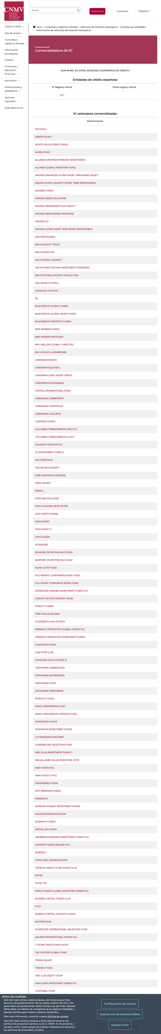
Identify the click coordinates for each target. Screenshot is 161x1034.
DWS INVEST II (43, 529)
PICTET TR (40, 883)
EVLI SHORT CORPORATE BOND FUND (57, 583)
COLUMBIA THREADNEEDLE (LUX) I (55, 436)
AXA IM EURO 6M (44, 252)
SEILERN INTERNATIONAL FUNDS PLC (56, 937)
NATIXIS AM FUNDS (46, 829)
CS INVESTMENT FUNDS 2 (49, 452)
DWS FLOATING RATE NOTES (51, 506)
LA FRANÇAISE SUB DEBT (49, 737)
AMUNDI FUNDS (44, 190)
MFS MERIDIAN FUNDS (48, 790)
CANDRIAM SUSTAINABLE (49, 383)
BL (36, 298)
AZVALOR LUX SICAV (46, 290)
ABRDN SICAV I (43, 136)
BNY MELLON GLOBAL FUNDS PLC (54, 344)
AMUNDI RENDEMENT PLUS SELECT (55, 206)
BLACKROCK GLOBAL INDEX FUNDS (55, 313)
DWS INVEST (42, 521)
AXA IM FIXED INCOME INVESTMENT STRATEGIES (62, 267)
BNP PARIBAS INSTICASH (49, 336)
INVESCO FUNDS (44, 698)
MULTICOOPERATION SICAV (50, 814)
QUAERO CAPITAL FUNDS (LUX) (53, 898)
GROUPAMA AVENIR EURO (50, 667)
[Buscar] (78, 10)
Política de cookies (58, 1016)
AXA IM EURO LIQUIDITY (48, 259)
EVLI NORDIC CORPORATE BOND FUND (57, 575)
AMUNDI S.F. (42, 221)
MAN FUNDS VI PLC (46, 775)
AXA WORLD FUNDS (46, 283)
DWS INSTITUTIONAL (46, 513)
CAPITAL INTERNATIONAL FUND (53, 390)
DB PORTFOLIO (44, 460)
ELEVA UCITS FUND (46, 567)
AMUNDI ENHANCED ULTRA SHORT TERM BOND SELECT (66, 175)
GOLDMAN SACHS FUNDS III (51, 660)
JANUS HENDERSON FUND (50, 706)
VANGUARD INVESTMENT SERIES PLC (56, 983)
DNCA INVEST (42, 483)
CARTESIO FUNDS (45, 421)
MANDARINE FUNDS (46, 783)
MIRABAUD (41, 798)
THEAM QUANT (43, 960)
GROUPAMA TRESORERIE (49, 690)
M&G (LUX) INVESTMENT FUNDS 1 (53, 752)
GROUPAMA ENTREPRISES (50, 675)
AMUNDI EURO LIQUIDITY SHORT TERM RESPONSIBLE (65, 183)
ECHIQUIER (41, 544)
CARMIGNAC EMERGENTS (49, 398)
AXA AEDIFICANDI (45, 236)
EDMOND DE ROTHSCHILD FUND (54, 552)
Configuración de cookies (120, 1003)
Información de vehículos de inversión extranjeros (63, 30)
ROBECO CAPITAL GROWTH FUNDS (55, 914)
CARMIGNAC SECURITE (48, 413)
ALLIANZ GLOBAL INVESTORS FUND (55, 167)
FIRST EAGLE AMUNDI (47, 613)
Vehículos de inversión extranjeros (98, 27)
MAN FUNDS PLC (44, 767)
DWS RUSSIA (42, 537)
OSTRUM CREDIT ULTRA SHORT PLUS (56, 867)
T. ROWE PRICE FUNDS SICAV (51, 944)
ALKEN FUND (42, 152)
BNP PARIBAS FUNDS (47, 329)
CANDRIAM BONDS (46, 360)
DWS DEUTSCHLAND (47, 498)
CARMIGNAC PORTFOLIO (49, 406)
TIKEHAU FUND (43, 967)
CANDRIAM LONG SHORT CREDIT (53, 375)
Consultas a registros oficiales (61, 27)
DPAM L (39, 490)
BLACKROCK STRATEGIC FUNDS (53, 321)
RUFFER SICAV (43, 921)
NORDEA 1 (41, 852)
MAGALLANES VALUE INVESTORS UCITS (57, 760)
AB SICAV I (41, 129)
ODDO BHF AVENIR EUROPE (51, 860)
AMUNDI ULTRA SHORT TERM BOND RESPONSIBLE (63, 229)
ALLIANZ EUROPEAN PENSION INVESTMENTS (60, 159)
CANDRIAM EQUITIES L (48, 367)
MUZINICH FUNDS (45, 821)
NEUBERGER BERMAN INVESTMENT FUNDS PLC (62, 837)
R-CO (38, 906)
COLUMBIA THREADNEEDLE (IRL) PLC (56, 429)
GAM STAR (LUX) (44, 652)
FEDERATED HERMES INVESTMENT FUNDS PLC (61, 590)
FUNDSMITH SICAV (45, 644)
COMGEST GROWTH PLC (49, 444)
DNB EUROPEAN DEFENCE (50, 475)
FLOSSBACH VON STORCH (50, 621)
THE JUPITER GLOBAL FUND (51, 952)
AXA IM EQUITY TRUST (47, 244)
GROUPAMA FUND (45, 683)
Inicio (39, 27)
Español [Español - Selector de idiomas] (144, 11)
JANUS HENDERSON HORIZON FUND (56, 714)
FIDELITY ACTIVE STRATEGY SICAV (54, 598)
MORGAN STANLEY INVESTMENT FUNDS (57, 806)
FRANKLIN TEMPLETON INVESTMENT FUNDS (60, 637)
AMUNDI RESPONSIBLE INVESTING (54, 213)
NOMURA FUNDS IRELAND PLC (52, 844)
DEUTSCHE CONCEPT (47, 467)
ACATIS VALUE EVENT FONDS (51, 144)
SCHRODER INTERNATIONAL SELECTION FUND (61, 929)
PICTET (39, 875)
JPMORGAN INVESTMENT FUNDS (53, 729)
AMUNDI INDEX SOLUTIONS (50, 198)
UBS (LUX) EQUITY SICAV (49, 975)
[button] (15, 27)
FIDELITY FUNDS (44, 606)
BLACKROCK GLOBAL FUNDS (51, 306)
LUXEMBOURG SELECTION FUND (53, 744)
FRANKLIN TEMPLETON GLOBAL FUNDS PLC (60, 629)
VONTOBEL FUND (45, 991)
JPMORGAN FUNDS (46, 721)
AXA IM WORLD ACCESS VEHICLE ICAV (56, 275)
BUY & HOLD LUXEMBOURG (51, 352)
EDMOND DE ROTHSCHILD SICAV (54, 560)
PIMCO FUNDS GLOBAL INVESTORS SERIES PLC (62, 891)
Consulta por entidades (132, 27)
